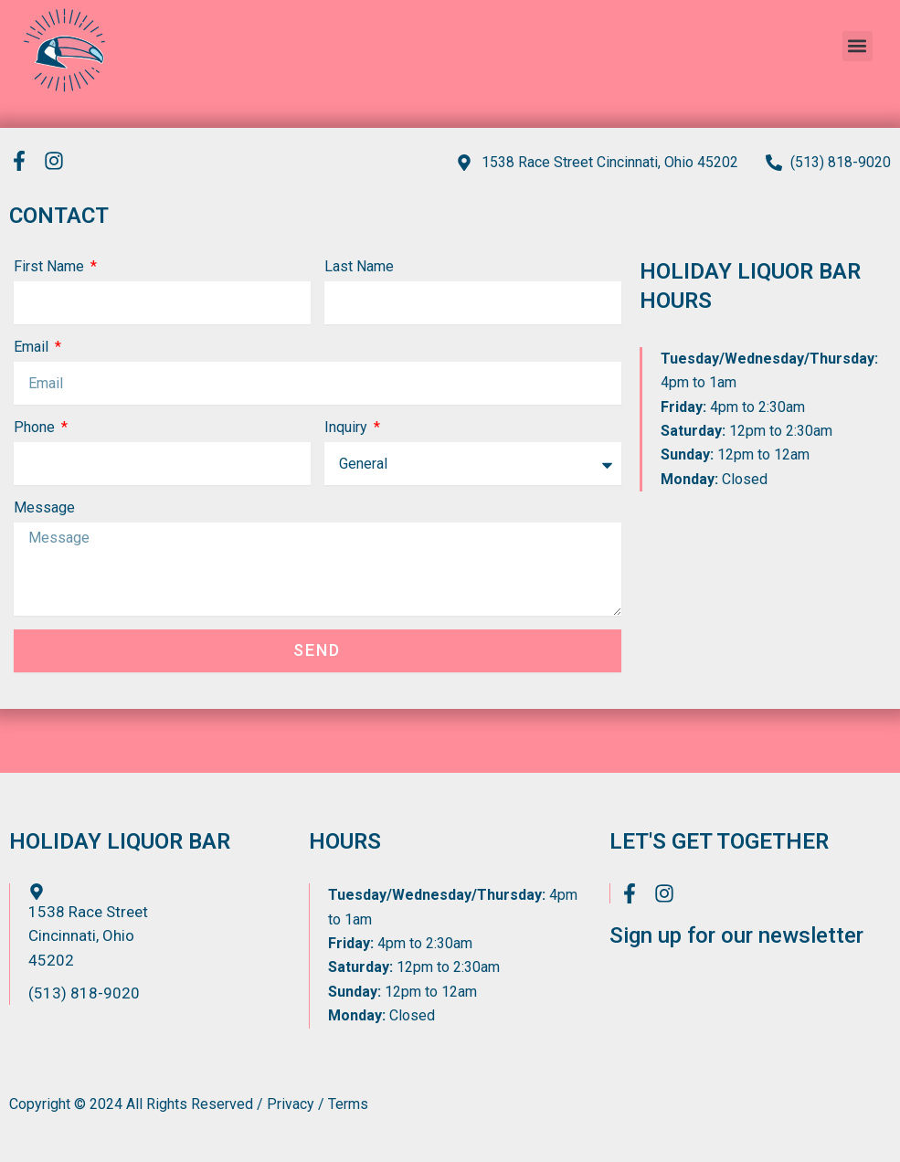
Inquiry (347, 428)
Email (33, 347)
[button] (857, 43)
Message (44, 508)
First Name (51, 267)
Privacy (290, 1104)
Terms (348, 1104)
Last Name (359, 267)
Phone (36, 428)
